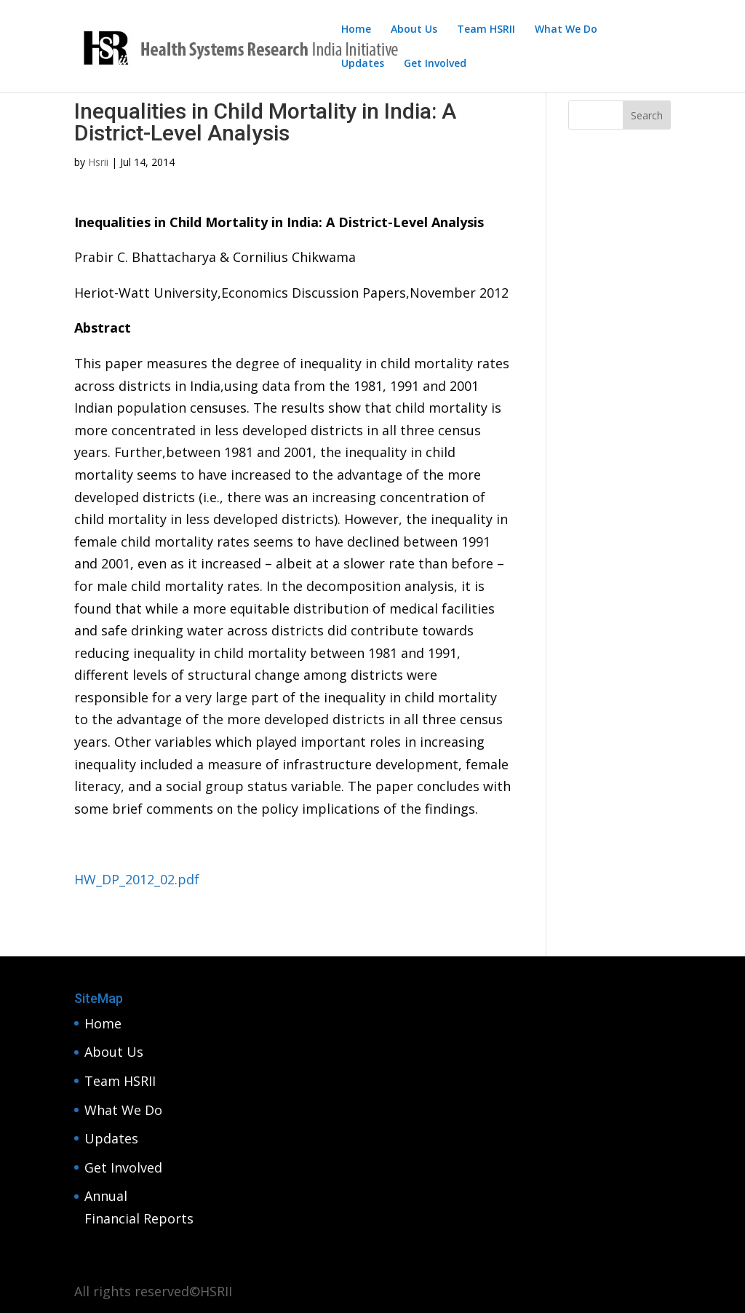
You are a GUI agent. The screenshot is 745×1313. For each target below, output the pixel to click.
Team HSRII (486, 30)
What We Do (566, 30)
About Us (414, 30)
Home (356, 30)
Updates (362, 64)
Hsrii (98, 162)
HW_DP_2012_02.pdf (136, 879)
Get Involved (435, 64)
